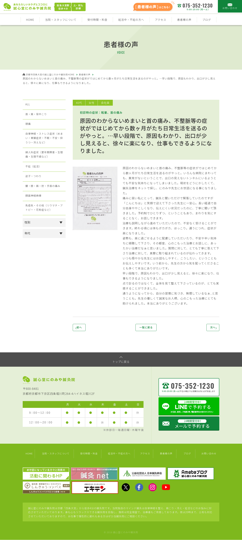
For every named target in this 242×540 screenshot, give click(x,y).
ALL (26, 105)
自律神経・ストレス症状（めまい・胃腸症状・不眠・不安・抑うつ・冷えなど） (44, 146)
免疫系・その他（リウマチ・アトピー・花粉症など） (44, 229)
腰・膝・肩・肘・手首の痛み (44, 203)
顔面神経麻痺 (33, 215)
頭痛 (27, 129)
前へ (85, 328)
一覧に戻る (146, 328)
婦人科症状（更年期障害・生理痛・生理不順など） (44, 165)
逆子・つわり (33, 191)
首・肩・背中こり (36, 117)
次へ (207, 328)
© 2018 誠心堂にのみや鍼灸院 (121, 532)
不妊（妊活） (33, 179)
